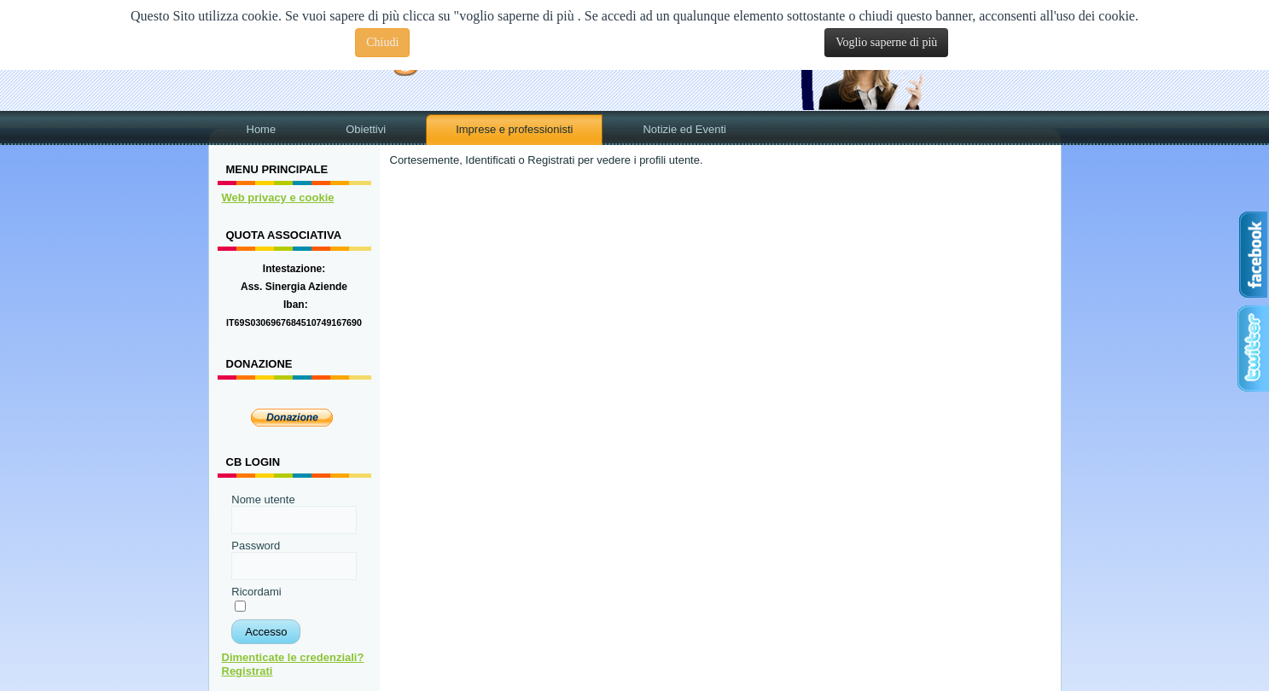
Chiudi (382, 42)
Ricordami (256, 591)
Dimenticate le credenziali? (293, 657)
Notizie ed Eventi (684, 129)
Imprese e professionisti (514, 129)
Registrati (247, 671)
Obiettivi (366, 129)
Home (262, 129)
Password (255, 545)
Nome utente (262, 499)
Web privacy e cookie (278, 197)
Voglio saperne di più (886, 42)
